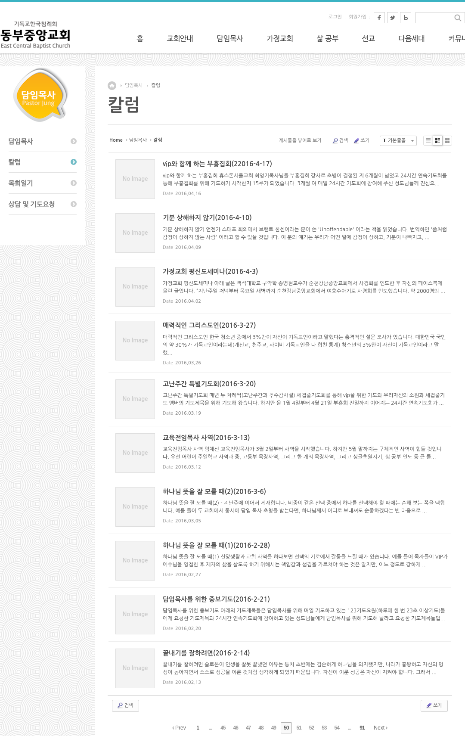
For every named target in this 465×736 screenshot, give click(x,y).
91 (362, 728)
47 (248, 728)
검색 (340, 140)
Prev (179, 728)
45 (222, 728)
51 (298, 728)
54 (337, 728)
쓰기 (361, 140)
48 (260, 728)
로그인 (335, 17)
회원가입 (357, 17)
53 (324, 728)
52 (311, 728)
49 (273, 728)
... (210, 728)
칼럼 (155, 85)
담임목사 (134, 85)
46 (235, 728)
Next (381, 728)
